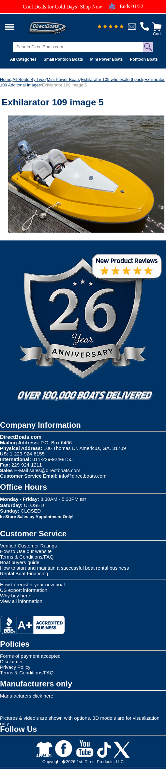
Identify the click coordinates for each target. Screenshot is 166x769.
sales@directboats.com (54, 470)
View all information (21, 601)
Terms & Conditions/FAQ (26, 557)
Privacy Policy (15, 667)
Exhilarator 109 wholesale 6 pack (112, 79)
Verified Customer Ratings (28, 545)
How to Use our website (26, 551)
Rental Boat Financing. (25, 573)
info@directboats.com (82, 476)
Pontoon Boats (144, 59)
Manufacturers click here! (27, 696)
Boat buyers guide (19, 562)
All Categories (23, 59)
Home (5, 79)
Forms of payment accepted (30, 656)
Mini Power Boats (106, 59)
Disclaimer (11, 661)
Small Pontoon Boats (63, 59)
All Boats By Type (29, 79)
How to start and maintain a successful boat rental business (64, 568)
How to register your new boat (32, 584)
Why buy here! (16, 595)
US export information (23, 590)
